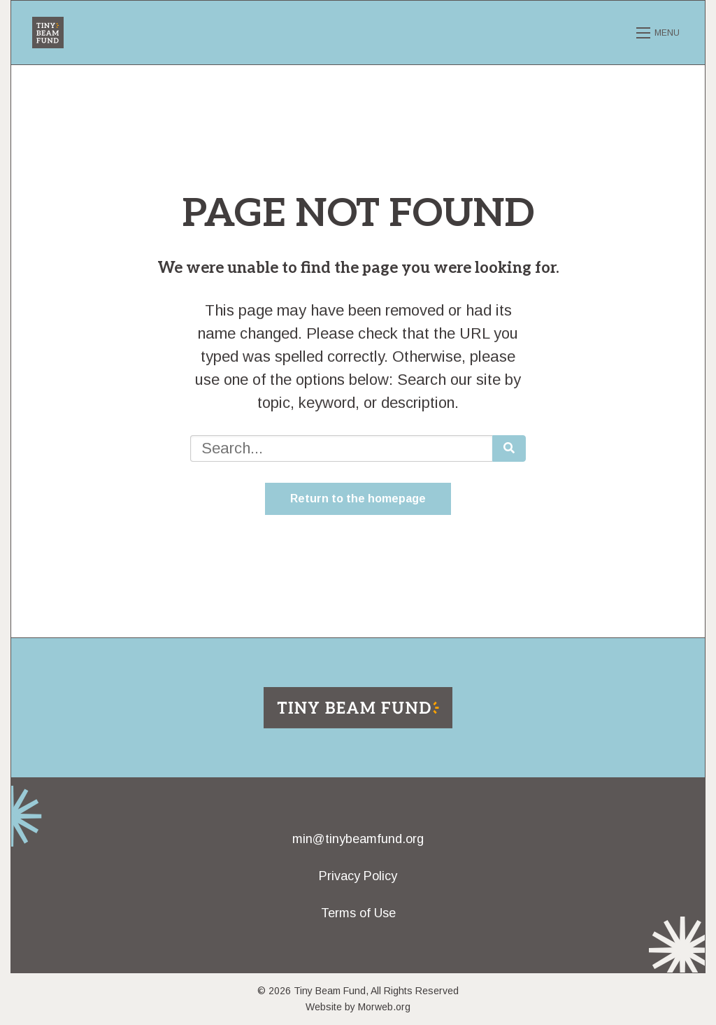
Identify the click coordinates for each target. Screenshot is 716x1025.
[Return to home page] (358, 706)
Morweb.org (384, 1006)
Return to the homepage (358, 498)
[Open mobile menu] (660, 33)
